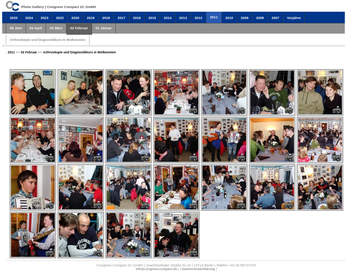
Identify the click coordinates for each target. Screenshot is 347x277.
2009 (244, 18)
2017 (121, 18)
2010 (229, 18)
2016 (137, 18)
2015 (152, 18)
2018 (106, 18)
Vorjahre (294, 18)
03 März (56, 28)
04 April (36, 28)
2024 (29, 18)
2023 (44, 18)
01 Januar (104, 28)
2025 (14, 18)
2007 (275, 18)
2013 (183, 18)
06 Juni (16, 28)
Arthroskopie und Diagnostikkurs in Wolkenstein (47, 40)
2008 (260, 18)
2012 (198, 18)
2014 (167, 18)
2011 (214, 17)
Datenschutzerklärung (198, 269)
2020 (75, 18)
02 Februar (79, 28)
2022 (60, 18)
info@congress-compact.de (156, 269)
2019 (91, 18)
